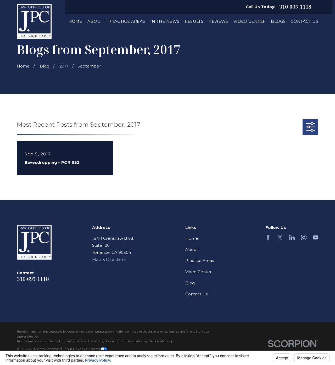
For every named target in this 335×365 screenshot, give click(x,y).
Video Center (198, 271)
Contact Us (196, 293)
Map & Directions (109, 259)
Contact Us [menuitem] (304, 21)
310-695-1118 (295, 6)
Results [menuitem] (194, 21)
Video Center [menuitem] (249, 21)
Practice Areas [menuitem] (126, 21)
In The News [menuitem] (164, 21)
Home (191, 238)
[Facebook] (268, 237)
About (191, 249)
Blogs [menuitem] (278, 21)
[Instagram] (303, 237)
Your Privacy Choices (86, 349)
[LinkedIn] (292, 237)
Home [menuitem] (75, 21)
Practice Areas (199, 260)
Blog (190, 282)
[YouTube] (315, 237)
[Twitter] (280, 237)
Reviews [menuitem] (218, 21)
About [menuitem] (95, 21)
